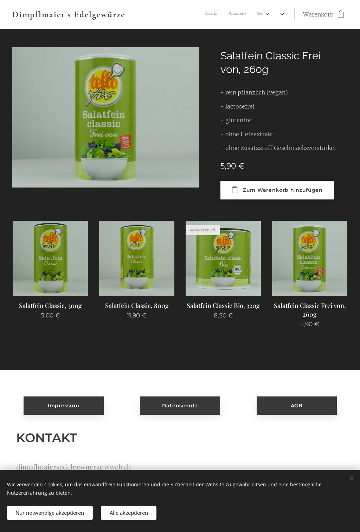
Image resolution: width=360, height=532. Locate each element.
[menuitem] (201, 14)
